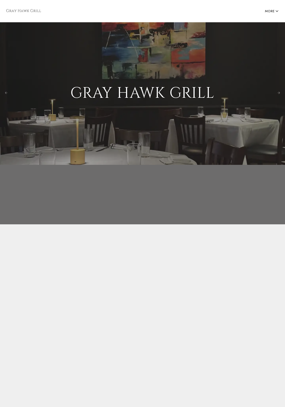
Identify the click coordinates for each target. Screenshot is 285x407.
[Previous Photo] (6, 93)
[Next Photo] (279, 93)
